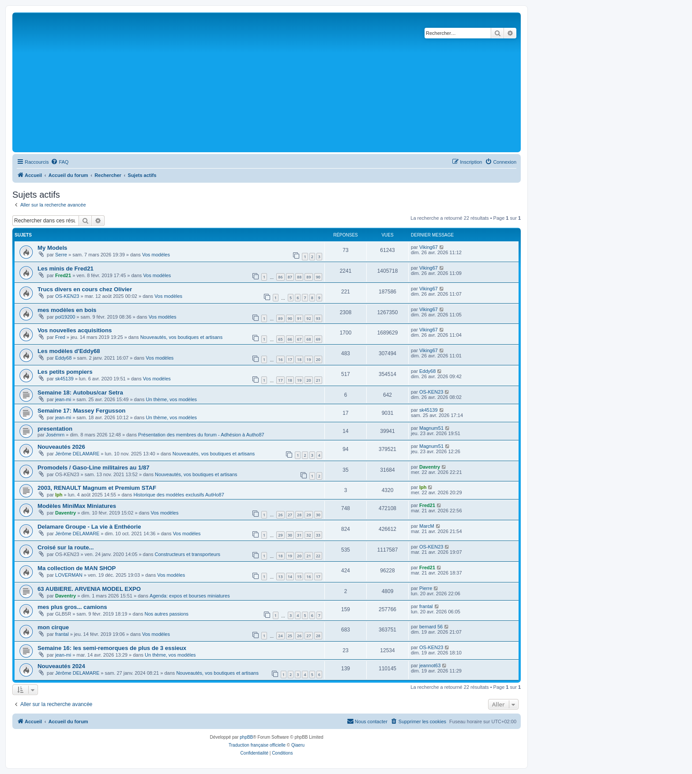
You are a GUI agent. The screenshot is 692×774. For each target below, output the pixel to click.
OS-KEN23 (67, 296)
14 (290, 576)
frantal (426, 606)
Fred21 (63, 275)
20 (318, 359)
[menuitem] (59, 162)
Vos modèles (156, 254)
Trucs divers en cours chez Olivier (85, 289)
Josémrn (55, 434)
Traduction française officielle (257, 745)
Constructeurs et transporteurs (187, 554)
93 (318, 318)
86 (280, 277)
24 (280, 636)
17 (290, 359)
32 (308, 535)
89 (308, 277)
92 (308, 318)
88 (299, 277)
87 (290, 277)
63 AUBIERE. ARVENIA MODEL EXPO (89, 589)
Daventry (429, 467)
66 (290, 339)
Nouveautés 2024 (61, 666)
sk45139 (64, 378)
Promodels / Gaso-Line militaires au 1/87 (94, 467)
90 (318, 277)
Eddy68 (63, 358)
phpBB (246, 737)
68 (308, 339)
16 (280, 359)
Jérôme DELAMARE (77, 453)
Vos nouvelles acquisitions (75, 330)
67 (299, 339)
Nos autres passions (166, 613)
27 (290, 515)
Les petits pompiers (65, 371)
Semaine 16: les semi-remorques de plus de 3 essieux (112, 648)
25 (290, 636)
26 (280, 515)
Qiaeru (298, 745)
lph (59, 494)
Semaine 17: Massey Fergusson (81, 410)
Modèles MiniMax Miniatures (77, 506)
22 (318, 556)
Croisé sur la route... (66, 547)
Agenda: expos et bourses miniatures (190, 595)
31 (299, 535)
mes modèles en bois (67, 310)
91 (299, 318)
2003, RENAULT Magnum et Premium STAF (97, 488)
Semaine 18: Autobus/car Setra (80, 392)
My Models (52, 247)
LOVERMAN (69, 575)
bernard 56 (431, 626)
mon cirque (53, 627)
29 (308, 515)
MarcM (426, 526)
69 (318, 339)
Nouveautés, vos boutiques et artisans (181, 337)
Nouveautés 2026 (61, 446)
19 (308, 359)
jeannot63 (429, 665)
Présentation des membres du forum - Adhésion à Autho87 (201, 434)
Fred (60, 337)
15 (299, 576)
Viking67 (428, 247)
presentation (55, 428)
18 (299, 359)
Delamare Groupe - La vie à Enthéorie (89, 526)
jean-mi (63, 399)
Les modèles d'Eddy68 (69, 351)
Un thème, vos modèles (171, 399)
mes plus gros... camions (72, 607)
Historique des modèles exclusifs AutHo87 (178, 494)
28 (299, 515)
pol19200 (65, 316)
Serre (61, 254)
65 (280, 339)
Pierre (425, 588)
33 (318, 535)
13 (280, 576)
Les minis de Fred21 (66, 268)
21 (318, 380)
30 (318, 515)
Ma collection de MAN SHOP (77, 568)
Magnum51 (431, 428)
